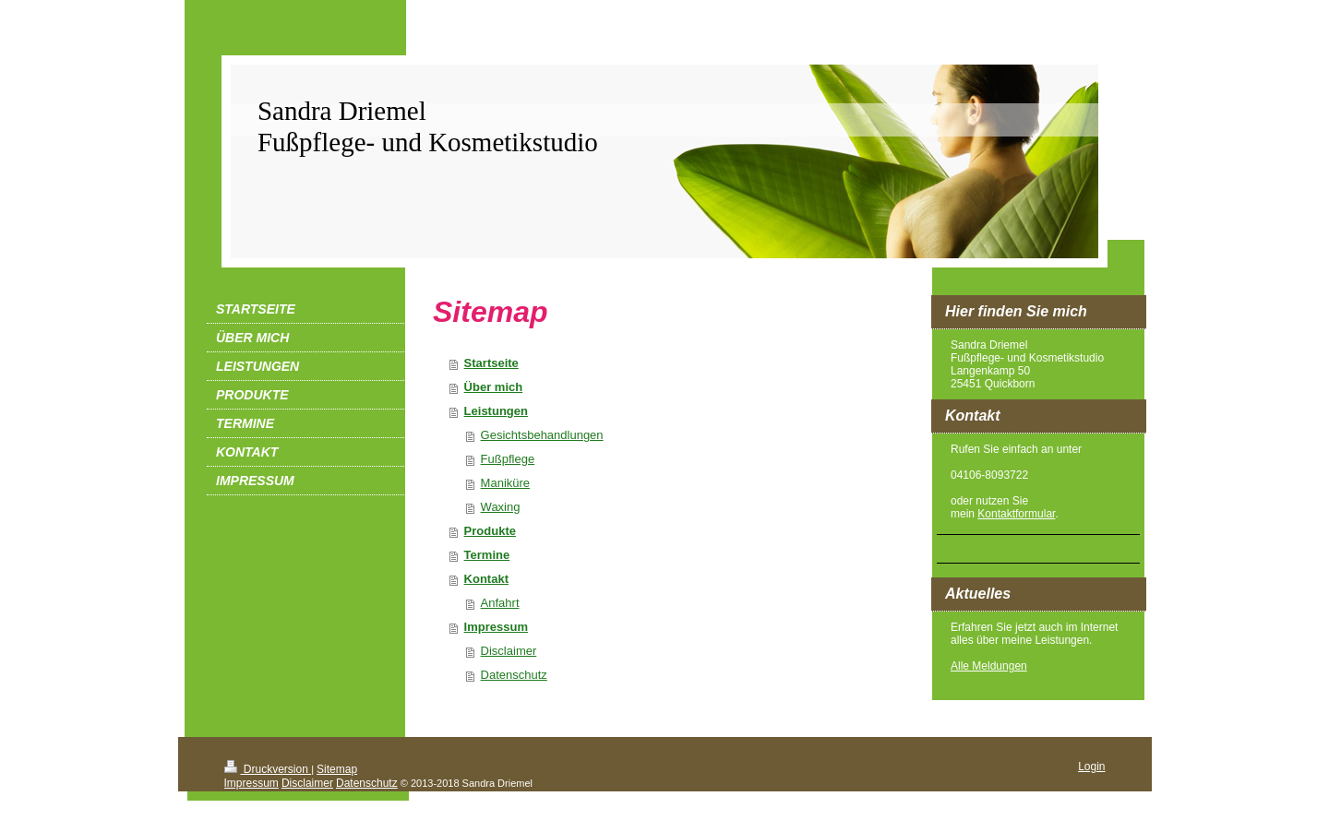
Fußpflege (508, 459)
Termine (487, 555)
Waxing (501, 507)
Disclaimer (509, 651)
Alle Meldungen (989, 666)
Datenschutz (514, 675)
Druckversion (268, 769)
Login (1091, 766)
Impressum (496, 627)
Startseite (491, 363)
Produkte (490, 531)
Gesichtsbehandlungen (542, 435)
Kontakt (486, 579)
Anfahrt (500, 603)
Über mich (493, 387)
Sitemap (337, 769)
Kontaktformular (1016, 513)
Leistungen (496, 411)
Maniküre (505, 483)
